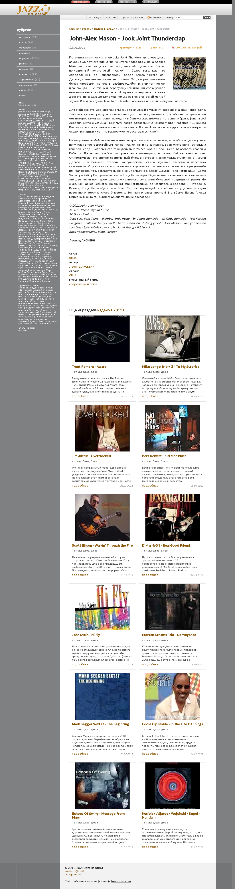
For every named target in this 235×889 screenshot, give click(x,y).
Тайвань (22, 250)
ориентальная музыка (29, 303)
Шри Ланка (24, 268)
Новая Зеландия (26, 239)
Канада (32, 225)
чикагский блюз (26, 321)
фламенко (39, 317)
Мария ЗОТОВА (36, 158)
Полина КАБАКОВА (48, 172)
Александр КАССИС (28, 114)
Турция (38, 252)
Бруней (32, 270)
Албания (35, 268)
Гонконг (22, 212)
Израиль (34, 216)
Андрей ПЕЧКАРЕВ (39, 125)
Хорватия (46, 256)
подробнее (80, 396)
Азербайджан (46, 196)
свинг (46, 310)
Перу (30, 241)
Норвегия (41, 239)
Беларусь (49, 201)
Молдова (44, 234)
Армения (42, 199)
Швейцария (37, 259)
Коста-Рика (31, 228)
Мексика (33, 234)
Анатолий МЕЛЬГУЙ (44, 121)
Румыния (45, 243)
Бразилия (50, 203)
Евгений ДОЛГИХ (42, 145)
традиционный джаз (36, 314)
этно (34, 105)
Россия (36, 243)
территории (29, 79)
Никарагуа (48, 236)
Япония (46, 281)
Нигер (54, 276)
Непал (53, 234)
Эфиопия (43, 261)
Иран (40, 218)
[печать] (156, 47)
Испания (34, 221)
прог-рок (23, 308)
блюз (21, 105)
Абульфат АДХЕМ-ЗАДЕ (38, 112)
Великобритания (37, 205)
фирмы (26, 90)
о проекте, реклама (131, 17)
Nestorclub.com (121, 881)
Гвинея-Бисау (41, 272)
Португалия (49, 241)
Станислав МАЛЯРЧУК (29, 178)
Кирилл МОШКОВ (36, 147)
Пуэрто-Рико (25, 243)
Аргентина (31, 199)
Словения (23, 248)
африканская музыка (29, 290)
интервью (29, 37)
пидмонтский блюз (28, 305)
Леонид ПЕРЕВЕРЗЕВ (29, 154)
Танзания (23, 281)
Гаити (44, 210)
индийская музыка (34, 301)
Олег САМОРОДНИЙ (45, 167)
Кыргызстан (51, 228)
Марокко (23, 234)
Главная (74, 28)
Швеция (48, 259)
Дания (47, 212)
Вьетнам (22, 210)
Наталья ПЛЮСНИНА (42, 163)
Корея (21, 228)
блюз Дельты (33, 292)
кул (54, 292)
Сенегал (22, 245)
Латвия (21, 230)
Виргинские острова (40, 207)
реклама (22, 330)
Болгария (39, 203)
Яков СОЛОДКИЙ (44, 190)
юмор (22, 95)
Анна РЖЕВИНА (37, 127)
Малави (22, 276)
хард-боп (23, 319)
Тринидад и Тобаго (38, 250)
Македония (24, 232)
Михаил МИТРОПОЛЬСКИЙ (35, 159)
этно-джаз (45, 323)
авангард (23, 288)
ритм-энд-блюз (26, 310)
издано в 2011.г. (105, 28)
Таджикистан (42, 279)
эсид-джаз (51, 321)
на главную (95, 17)
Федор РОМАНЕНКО (45, 181)
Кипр (21, 265)
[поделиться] (130, 47)
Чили (27, 259)
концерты (29, 74)
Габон (31, 210)
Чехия (21, 259)
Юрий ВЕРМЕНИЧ (43, 183)
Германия (52, 210)
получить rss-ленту (160, 17)
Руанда (22, 279)
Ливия (53, 274)
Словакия (52, 245)
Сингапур (41, 245)
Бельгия (22, 203)
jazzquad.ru (73, 874)
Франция (35, 256)
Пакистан (52, 239)
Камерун (22, 225)
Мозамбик (32, 276)
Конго (21, 274)
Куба (41, 228)
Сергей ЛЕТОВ (41, 176)
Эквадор (23, 261)
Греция (31, 212)
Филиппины (35, 281)
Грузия (39, 212)
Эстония (33, 261)
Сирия (30, 279)
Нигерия (22, 236)
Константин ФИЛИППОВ (30, 149)
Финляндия (24, 256)
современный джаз (28, 323)
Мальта (53, 265)
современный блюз (35, 312)
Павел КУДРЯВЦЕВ (27, 172)
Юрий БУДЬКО (26, 183)
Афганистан (24, 201)
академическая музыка (42, 288)
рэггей (38, 310)
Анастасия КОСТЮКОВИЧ (31, 119)
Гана (37, 210)
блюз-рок (46, 292)
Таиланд (47, 248)
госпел (42, 297)
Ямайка (22, 263)
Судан (32, 248)
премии (27, 69)
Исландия (23, 221)
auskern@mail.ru (76, 871)
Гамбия (22, 272)
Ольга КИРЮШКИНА (28, 169)
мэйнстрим (32, 297)
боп (20, 294)
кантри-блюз (48, 303)
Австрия (34, 196)
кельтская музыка (48, 305)
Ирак (33, 218)
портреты (29, 58)
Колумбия (49, 225)
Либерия (44, 274)
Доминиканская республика (33, 214)
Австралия (23, 196)
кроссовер (34, 308)
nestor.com (80, 2)
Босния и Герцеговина (38, 263)
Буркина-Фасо (44, 270)
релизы (26, 63)
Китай (40, 225)
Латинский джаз (32, 294)
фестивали (29, 85)
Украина (35, 254)
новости (111, 17)
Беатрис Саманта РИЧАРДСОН (32, 133)
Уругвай (45, 254)
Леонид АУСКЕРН (43, 152)
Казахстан (31, 223)
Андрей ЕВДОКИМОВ (29, 123)
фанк (30, 317)
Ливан (30, 230)
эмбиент (40, 321)
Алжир (21, 199)
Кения (54, 263)
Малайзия (36, 232)
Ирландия (49, 218)
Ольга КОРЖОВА (48, 169)
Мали (45, 232)
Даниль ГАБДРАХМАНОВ (45, 187)
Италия (42, 221)
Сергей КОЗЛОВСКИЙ (31, 175)
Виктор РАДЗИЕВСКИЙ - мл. (32, 136)
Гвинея (30, 272)
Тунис (53, 250)
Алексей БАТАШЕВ (36, 116)
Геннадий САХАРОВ (39, 138)
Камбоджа (43, 223)
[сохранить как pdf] (187, 47)
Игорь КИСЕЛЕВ (26, 190)
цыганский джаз (38, 319)
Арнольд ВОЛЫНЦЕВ (40, 130)
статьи (27, 42)
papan (21, 112)
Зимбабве (23, 216)
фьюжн (49, 317)
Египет (52, 272)
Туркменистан (25, 252)
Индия (43, 216)
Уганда (46, 252)
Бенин (30, 203)
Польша (38, 241)
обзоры (28, 47)
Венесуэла (23, 207)
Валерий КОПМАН (42, 134)
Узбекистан (24, 254)
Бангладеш (37, 201)
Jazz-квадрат (36, 14)
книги (25, 53)
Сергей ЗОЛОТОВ (27, 174)
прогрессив (48, 308)
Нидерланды (35, 236)
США (39, 248)
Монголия (44, 276)
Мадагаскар (41, 265)
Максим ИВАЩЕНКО (36, 156)
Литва (37, 230)
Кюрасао (29, 265)
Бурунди (22, 205)
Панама (22, 241)
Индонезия (24, 218)
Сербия (31, 245)
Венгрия (51, 205)
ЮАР (51, 261)
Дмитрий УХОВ (44, 143)
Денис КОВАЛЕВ (38, 141)
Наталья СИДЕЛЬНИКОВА (31, 165)
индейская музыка (37, 299)
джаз (28, 105)
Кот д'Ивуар (32, 274)
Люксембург (47, 230)
